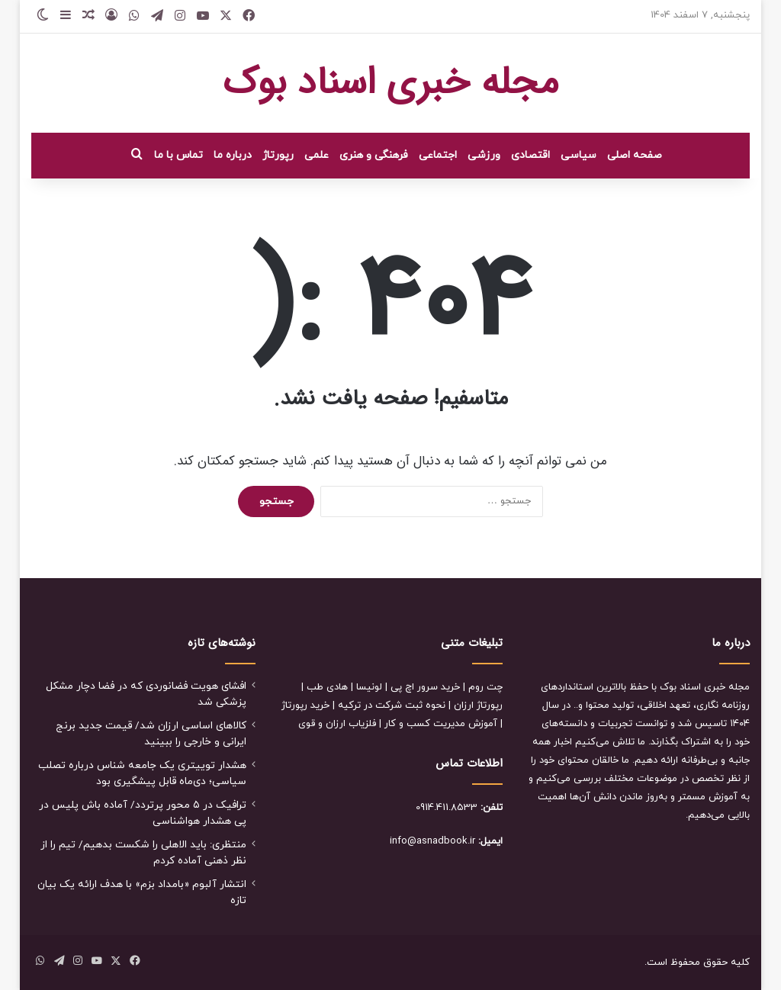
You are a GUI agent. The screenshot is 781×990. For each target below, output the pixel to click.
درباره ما (233, 155)
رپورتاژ (278, 155)
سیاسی (578, 155)
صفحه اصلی (634, 155)
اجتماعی (438, 155)
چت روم (485, 687)
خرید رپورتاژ (305, 705)
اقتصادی (530, 155)
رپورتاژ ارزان (478, 705)
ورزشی (484, 155)
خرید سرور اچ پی (425, 687)
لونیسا (369, 687)
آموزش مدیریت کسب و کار (440, 724)
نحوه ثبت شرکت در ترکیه (391, 705)
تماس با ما (178, 155)
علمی (316, 155)
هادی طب (327, 687)
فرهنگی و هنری (373, 155)
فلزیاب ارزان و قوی (337, 724)
